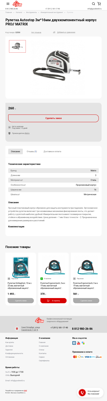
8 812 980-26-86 (11, 9)
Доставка (9, 346)
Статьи (41, 350)
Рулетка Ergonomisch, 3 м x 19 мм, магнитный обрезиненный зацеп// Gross (52, 287)
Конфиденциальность (14, 353)
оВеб (25, 390)
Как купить (9, 342)
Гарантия (9, 350)
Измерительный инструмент (52, 12)
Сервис (42, 357)
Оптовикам (9, 357)
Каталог (19, 12)
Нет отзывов (36, 32)
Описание (15, 151)
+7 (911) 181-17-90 (52, 9)
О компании (43, 346)
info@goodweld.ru (94, 9)
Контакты (42, 353)
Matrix (27, 133)
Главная (8, 12)
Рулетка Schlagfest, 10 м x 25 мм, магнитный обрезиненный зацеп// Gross (19, 287)
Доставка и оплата (52, 151)
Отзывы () (32, 151)
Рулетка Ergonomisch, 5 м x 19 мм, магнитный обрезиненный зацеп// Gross (85, 287)
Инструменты (31, 12)
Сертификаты (44, 361)
